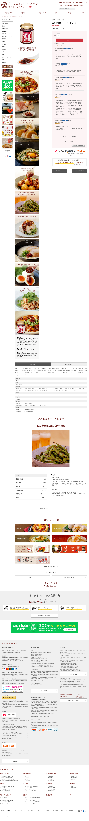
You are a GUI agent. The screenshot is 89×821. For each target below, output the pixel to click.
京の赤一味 (27, 782)
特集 (56, 13)
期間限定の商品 (5, 28)
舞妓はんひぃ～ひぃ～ (7, 31)
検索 (74, 9)
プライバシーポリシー (19, 815)
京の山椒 (73, 783)
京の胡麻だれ (4, 802)
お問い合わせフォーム (51, 567)
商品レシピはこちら (51, 508)
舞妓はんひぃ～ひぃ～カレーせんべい (33, 802)
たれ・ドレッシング (7, 54)
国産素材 (4, 49)
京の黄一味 (27, 780)
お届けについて (63, 815)
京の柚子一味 (27, 785)
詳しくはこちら (16, 765)
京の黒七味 (50, 783)
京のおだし (49, 788)
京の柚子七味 (51, 785)
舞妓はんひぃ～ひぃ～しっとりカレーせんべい (30, 804)
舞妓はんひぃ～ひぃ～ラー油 (7, 783)
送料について (33, 581)
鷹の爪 (72, 790)
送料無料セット (5, 62)
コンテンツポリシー (30, 815)
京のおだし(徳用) (51, 792)
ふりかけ (4, 44)
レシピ (82, 13)
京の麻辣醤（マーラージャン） (8, 793)
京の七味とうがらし (7, 36)
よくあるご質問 (50, 574)
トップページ (5, 16)
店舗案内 (3, 815)
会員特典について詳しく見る (44, 620)
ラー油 (10, 16)
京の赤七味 (50, 782)
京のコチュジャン (5, 796)
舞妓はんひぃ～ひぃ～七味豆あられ (32, 806)
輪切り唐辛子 (74, 792)
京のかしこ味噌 (4, 803)
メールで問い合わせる (73, 705)
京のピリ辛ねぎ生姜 (5, 795)
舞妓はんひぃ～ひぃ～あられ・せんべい (10, 785)
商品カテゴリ (8, 13)
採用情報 (71, 815)
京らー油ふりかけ (28, 792)
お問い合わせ (40, 815)
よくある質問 (55, 815)
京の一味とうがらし (7, 33)
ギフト (3, 51)
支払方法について (69, 581)
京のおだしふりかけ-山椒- (30, 795)
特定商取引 (9, 815)
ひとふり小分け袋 (6, 57)
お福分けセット (51, 795)
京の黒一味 (27, 783)
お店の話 (69, 13)
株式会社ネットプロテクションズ (19, 683)
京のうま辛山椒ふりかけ (30, 793)
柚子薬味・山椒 (5, 38)
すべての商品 (5, 23)
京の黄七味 (50, 780)
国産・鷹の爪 (73, 788)
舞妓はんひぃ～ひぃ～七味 (7, 782)
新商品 (3, 26)
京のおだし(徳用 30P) (52, 793)
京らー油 (3, 792)
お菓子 (3, 59)
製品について (42, 13)
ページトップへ (86, 816)
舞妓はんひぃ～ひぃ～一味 (7, 780)
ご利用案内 (47, 815)
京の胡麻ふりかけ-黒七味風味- (31, 790)
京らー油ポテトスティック (30, 807)
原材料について (25, 13)
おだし (3, 46)
